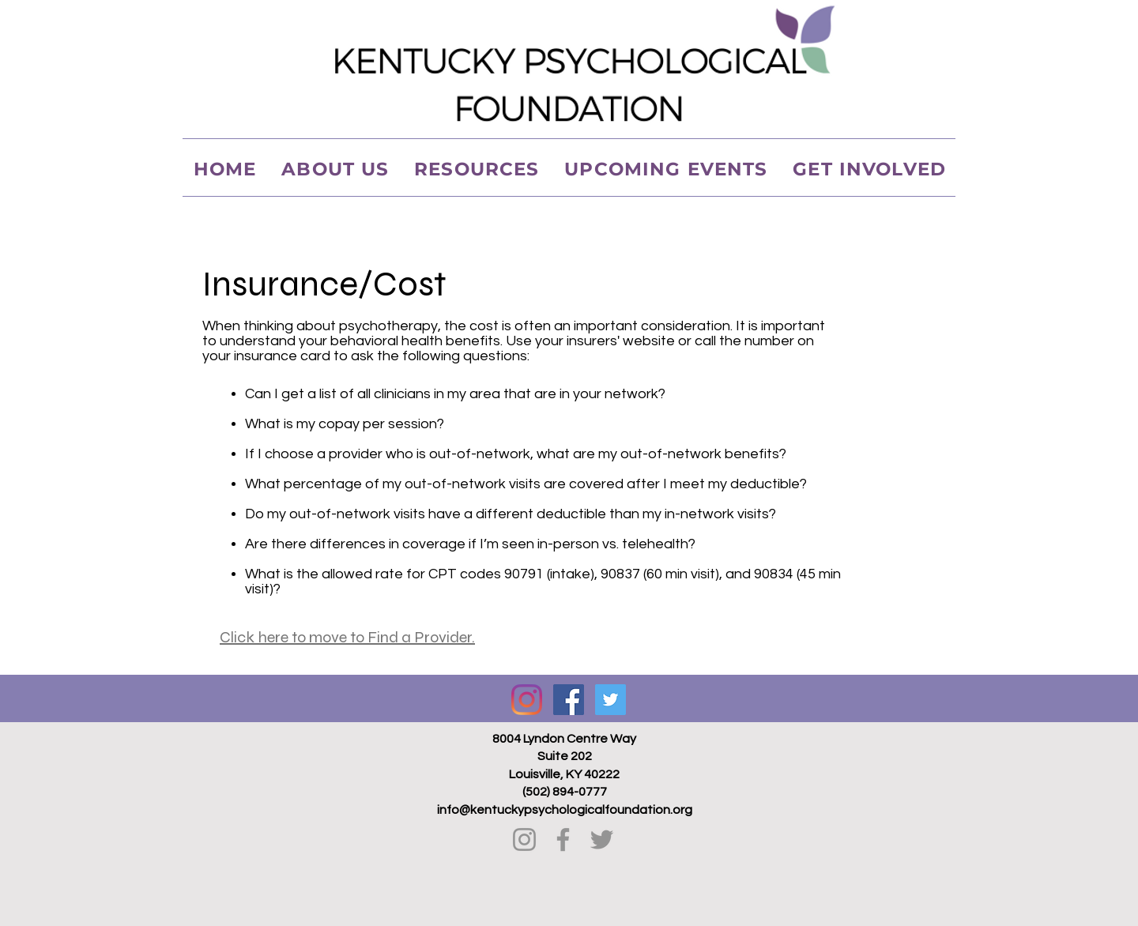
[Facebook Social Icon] (568, 699)
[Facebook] (563, 839)
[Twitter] (601, 839)
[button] (476, 169)
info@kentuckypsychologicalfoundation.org (564, 810)
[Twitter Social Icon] (610, 699)
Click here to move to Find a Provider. (347, 637)
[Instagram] (526, 699)
